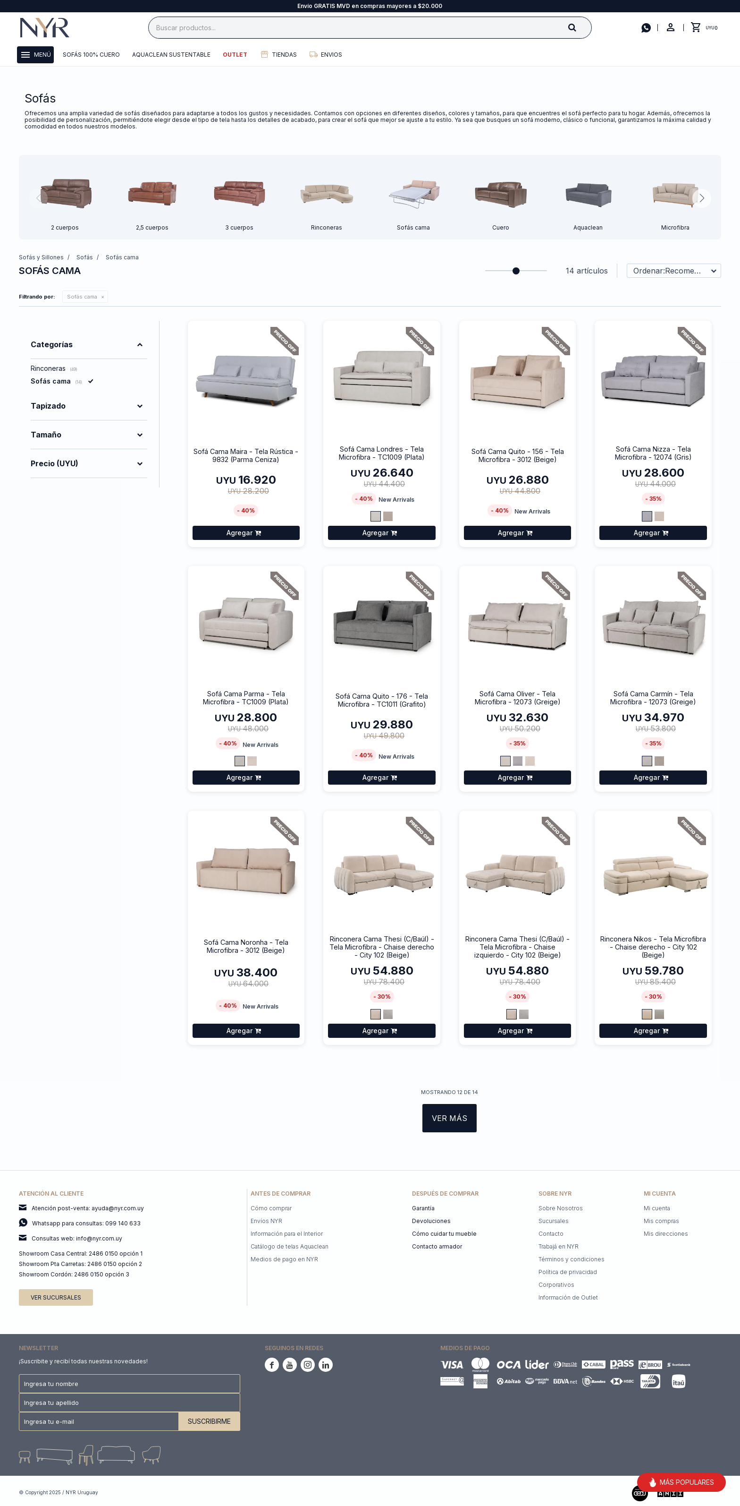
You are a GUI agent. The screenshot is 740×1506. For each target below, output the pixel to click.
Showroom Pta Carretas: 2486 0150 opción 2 (80, 1263)
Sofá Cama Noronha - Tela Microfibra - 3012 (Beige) (246, 946)
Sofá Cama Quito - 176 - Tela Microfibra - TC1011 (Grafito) (382, 700)
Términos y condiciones (571, 1259)
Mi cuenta (657, 1208)
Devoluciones (431, 1220)
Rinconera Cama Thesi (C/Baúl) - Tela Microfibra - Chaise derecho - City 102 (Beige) (381, 947)
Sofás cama (82, 296)
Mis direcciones (666, 1233)
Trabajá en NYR (558, 1246)
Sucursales (553, 1220)
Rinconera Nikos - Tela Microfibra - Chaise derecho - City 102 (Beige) (653, 947)
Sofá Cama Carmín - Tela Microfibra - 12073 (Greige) (653, 698)
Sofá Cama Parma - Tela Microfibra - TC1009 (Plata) (246, 698)
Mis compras (661, 1220)
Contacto (550, 1233)
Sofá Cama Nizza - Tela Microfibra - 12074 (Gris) (653, 453)
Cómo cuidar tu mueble (444, 1233)
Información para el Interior (287, 1233)
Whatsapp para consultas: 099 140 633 (86, 1223)
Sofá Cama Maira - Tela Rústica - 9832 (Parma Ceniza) (245, 455)
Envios (331, 54)
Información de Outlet (568, 1297)
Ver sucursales (56, 1297)
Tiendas (284, 54)
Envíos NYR (266, 1220)
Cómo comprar (271, 1208)
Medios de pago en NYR (284, 1259)
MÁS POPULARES (681, 1482)
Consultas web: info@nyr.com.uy (77, 1238)
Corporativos (556, 1284)
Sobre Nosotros (560, 1208)
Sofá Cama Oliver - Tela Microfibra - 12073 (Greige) (518, 698)
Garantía (423, 1208)
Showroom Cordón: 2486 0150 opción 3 (74, 1274)
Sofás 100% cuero (91, 54)
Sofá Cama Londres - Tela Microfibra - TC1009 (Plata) (382, 453)
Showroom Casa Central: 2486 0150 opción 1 (81, 1253)
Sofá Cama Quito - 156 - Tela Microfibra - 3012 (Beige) (517, 455)
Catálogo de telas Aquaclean (289, 1246)
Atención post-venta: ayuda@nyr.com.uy (88, 1208)
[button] (580, 27)
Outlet (235, 54)
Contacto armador (437, 1246)
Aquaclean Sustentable (171, 54)
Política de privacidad (567, 1271)
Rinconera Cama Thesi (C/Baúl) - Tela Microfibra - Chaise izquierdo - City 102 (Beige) (517, 947)
